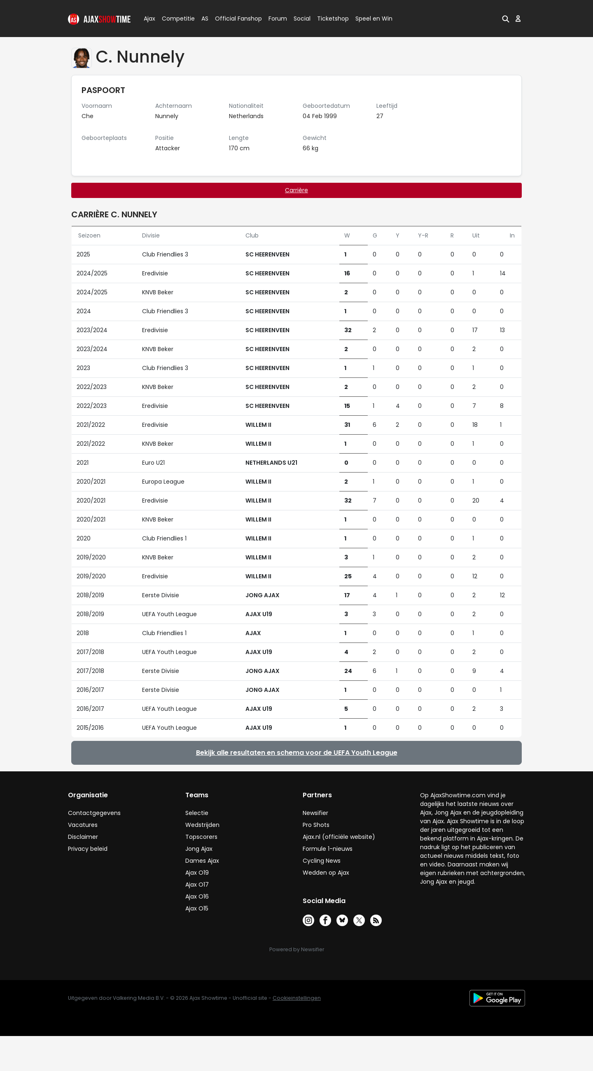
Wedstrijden (202, 825)
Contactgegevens (94, 813)
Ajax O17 (197, 884)
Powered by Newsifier (296, 949)
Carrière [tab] (296, 190)
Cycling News (322, 861)
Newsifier (315, 813)
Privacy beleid (87, 849)
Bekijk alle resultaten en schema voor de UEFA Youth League (296, 752)
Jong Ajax (198, 849)
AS (204, 18)
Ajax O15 (196, 908)
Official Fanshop (233, 18)
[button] (505, 18)
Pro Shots (316, 825)
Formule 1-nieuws (328, 849)
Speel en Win (373, 18)
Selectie (196, 813)
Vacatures (83, 825)
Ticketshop (333, 18)
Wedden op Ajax (326, 872)
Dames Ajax (202, 861)
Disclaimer (83, 837)
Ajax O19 (197, 872)
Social (301, 18)
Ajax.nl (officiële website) (339, 837)
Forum (277, 18)
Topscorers (201, 837)
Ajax (149, 18)
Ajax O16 (197, 896)
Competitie (175, 18)
